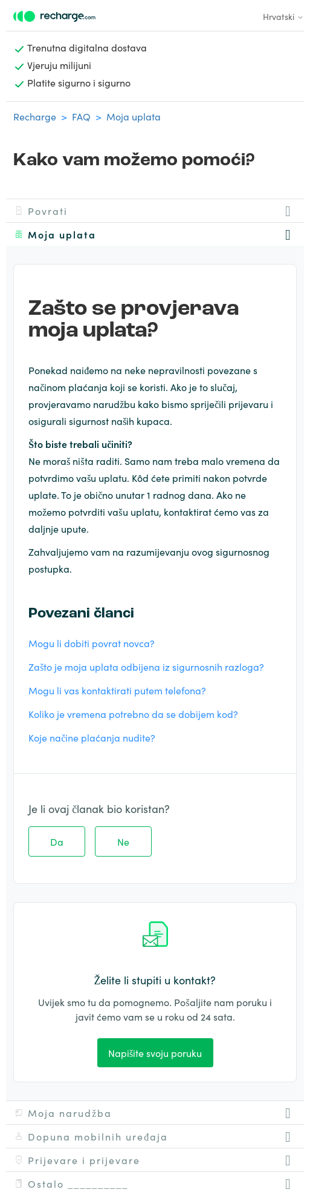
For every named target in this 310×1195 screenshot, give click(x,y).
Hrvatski (283, 16)
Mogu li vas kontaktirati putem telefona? (117, 690)
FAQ (81, 116)
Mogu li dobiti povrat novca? (91, 643)
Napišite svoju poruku (155, 1052)
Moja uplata (133, 116)
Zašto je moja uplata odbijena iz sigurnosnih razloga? (146, 666)
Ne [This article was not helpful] (123, 841)
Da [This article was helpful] (56, 841)
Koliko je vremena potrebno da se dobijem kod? (133, 713)
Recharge (34, 116)
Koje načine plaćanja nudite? (91, 737)
